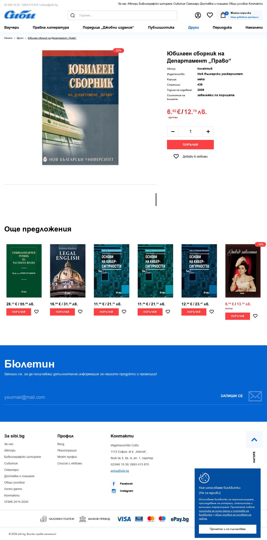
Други (20, 38)
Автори (133, 4)
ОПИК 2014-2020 (16, 502)
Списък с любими (69, 463)
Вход (60, 444)
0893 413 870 (30, 5)
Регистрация (67, 451)
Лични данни (13, 489)
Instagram (122, 491)
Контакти (256, 4)
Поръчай (190, 145)
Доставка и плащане (214, 4)
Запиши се (241, 396)
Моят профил (67, 457)
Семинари (192, 4)
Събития (179, 4)
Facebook (122, 484)
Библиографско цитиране (155, 4)
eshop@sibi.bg (49, 5)
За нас (122, 4)
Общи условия (238, 4)
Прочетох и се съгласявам (228, 529)
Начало (8, 38)
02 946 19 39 (12, 5)
